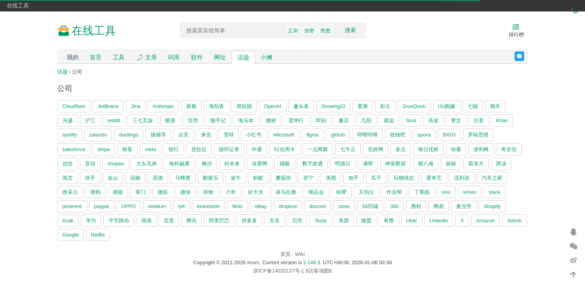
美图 (331, 178)
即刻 (321, 120)
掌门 (140, 192)
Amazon (485, 220)
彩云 (385, 106)
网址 (220, 57)
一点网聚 (317, 149)
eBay (261, 206)
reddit (114, 120)
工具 (119, 57)
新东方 (476, 164)
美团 (344, 220)
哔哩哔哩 (367, 135)
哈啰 (341, 192)
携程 (416, 206)
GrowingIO (333, 106)
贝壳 (297, 220)
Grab (68, 220)
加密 (309, 31)
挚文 (456, 120)
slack (494, 192)
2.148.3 (311, 262)
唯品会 (316, 192)
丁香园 (422, 192)
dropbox (288, 206)
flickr (237, 206)
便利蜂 (481, 149)
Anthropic (163, 106)
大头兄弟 (146, 164)
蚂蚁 (258, 178)
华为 (91, 220)
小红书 (253, 135)
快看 (456, 149)
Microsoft (284, 135)
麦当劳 (463, 206)
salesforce (73, 149)
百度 (169, 220)
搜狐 (118, 192)
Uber (411, 220)
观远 (389, 120)
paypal (101, 206)
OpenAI (272, 106)
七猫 (473, 106)
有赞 (389, 220)
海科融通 (179, 164)
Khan (502, 120)
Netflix (98, 235)
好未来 (232, 164)
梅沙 (207, 164)
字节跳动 (118, 220)
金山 (113, 178)
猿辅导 (158, 135)
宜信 (90, 164)
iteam (253, 262)
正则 (293, 31)
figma (313, 135)
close (344, 206)
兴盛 (67, 120)
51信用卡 (284, 149)
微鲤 (271, 120)
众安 (183, 135)
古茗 (478, 120)
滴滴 (146, 220)
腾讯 (191, 220)
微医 (163, 192)
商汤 (501, 164)
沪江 (90, 120)
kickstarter (208, 206)
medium (157, 206)
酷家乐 (210, 178)
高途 (433, 120)
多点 (401, 149)
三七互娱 (143, 120)
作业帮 (394, 192)
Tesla (320, 220)
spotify (69, 135)
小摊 (267, 57)
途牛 (236, 178)
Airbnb (514, 220)
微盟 (366, 220)
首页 (96, 57)
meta (150, 149)
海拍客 (216, 106)
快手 (90, 178)
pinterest (72, 206)
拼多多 (249, 220)
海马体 (246, 120)
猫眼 (285, 164)
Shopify (492, 206)
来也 (206, 135)
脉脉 (451, 164)
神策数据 (395, 164)
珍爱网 (259, 164)
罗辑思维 (478, 135)
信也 (67, 164)
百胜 (193, 120)
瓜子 (376, 178)
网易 (439, 206)
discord (317, 206)
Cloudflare (73, 106)
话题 (243, 57)
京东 (274, 220)
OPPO (128, 206)
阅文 (67, 178)
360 (394, 206)
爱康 (363, 106)
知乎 (353, 178)
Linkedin (439, 220)
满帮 (368, 164)
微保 (185, 192)
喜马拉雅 (286, 192)
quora (424, 135)
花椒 (135, 178)
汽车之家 (492, 178)
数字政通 (312, 164)
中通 (257, 149)
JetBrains (108, 106)
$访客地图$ (318, 271)
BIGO (449, 135)
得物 (208, 192)
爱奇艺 (434, 178)
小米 (230, 192)
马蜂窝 (183, 178)
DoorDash (414, 106)
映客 (127, 149)
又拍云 (366, 192)
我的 (73, 57)
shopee (116, 164)
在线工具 (18, 5)
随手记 (218, 120)
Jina (135, 106)
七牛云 (348, 149)
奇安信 (509, 149)
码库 (174, 57)
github (338, 135)
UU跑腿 (446, 106)
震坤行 (296, 120)
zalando (98, 135)
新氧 (191, 106)
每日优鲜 (428, 149)
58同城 (370, 206)
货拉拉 (198, 149)
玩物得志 (404, 178)
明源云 (342, 164)
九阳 (366, 120)
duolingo (128, 135)
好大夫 (255, 192)
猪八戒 (426, 164)
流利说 (462, 178)
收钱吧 (397, 135)
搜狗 (95, 192)
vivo (446, 192)
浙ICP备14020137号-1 (278, 271)
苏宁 (308, 178)
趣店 (344, 120)
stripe (104, 149)
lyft (181, 206)
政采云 (70, 192)
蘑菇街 (283, 178)
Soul (411, 120)
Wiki (300, 254)
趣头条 (301, 106)
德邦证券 (229, 149)
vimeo (469, 192)
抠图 (325, 31)
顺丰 (495, 106)
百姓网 (375, 149)
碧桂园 (244, 106)
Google (70, 235)
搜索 (350, 30)
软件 (197, 57)
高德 (158, 178)
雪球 (228, 135)
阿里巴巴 (219, 220)
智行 (173, 149)
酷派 (170, 120)
